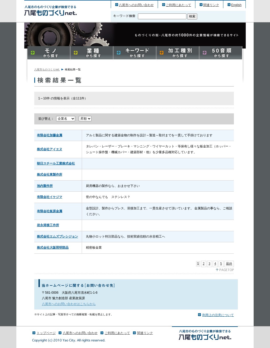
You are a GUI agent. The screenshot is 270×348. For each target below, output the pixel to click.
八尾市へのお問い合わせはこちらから (69, 304)
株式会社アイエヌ (49, 149)
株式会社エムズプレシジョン (57, 236)
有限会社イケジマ (49, 197)
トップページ (46, 333)
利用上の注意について (218, 315)
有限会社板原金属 (49, 211)
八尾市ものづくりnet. (47, 69)
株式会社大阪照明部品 (53, 247)
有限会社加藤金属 (49, 135)
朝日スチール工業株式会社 (56, 163)
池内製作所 (45, 186)
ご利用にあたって (178, 5)
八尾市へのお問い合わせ (136, 5)
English (236, 5)
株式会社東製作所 (49, 174)
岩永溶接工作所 (48, 225)
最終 (229, 263)
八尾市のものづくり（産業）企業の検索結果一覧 (50, 10)
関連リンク (211, 5)
